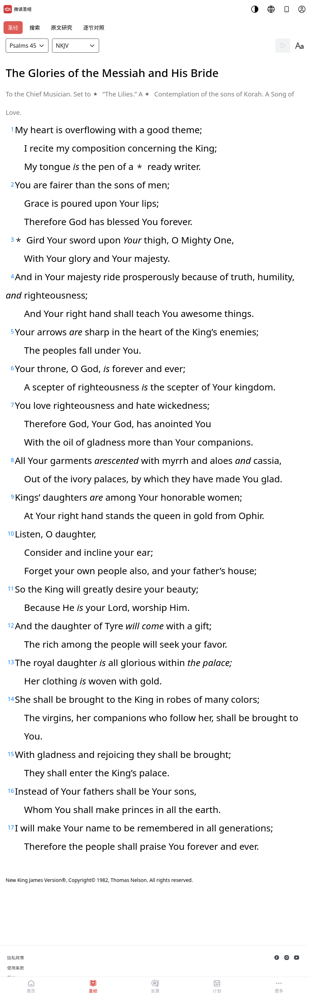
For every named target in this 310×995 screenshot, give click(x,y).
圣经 (13, 27)
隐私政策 (15, 958)
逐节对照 (93, 27)
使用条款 (15, 968)
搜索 (34, 27)
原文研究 (61, 27)
